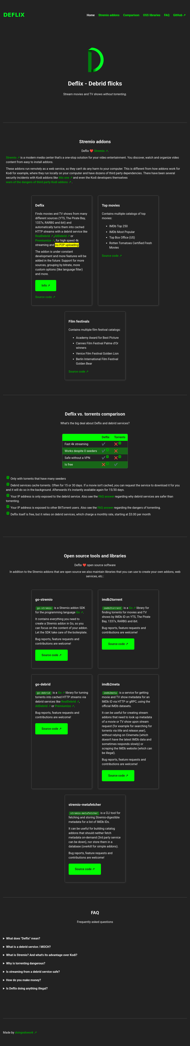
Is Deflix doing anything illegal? (27, 988)
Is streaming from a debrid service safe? (33, 971)
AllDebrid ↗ (62, 236)
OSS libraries (151, 15)
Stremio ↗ (101, 151)
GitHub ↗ (179, 15)
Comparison (131, 15)
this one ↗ (65, 177)
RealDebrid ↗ (44, 236)
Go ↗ (79, 612)
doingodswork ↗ (26, 1032)
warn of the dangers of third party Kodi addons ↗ (38, 182)
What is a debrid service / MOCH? (28, 947)
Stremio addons (108, 15)
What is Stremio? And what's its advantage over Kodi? (41, 955)
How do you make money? (23, 980)
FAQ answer (106, 496)
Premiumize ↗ (44, 240)
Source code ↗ (45, 297)
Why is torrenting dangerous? (25, 963)
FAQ (166, 15)
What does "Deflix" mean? (23, 938)
